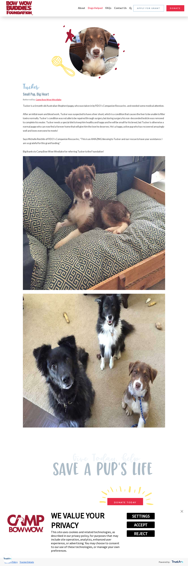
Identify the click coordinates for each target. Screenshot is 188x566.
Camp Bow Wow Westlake (48, 99)
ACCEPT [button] (140, 525)
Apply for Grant (148, 8)
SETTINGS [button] (141, 516)
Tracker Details (27, 562)
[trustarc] (177, 562)
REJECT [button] (141, 533)
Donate (175, 8)
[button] (182, 512)
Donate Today (124, 502)
